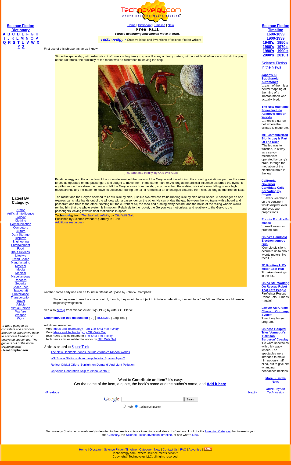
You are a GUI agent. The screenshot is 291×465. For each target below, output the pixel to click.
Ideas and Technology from (86, 328)
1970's (282, 47)
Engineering (20, 241)
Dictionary (144, 25)
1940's (268, 43)
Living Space (20, 259)
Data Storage (21, 234)
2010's (282, 55)
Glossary (113, 435)
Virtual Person (20, 308)
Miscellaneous (20, 276)
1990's (282, 51)
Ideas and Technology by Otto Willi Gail (79, 332)
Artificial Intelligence (20, 213)
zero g (61, 310)
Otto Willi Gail (124, 215)
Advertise (194, 449)
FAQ (183, 449)
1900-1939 (276, 38)
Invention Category (217, 431)
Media (20, 269)
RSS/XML (103, 317)
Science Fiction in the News (274, 65)
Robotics (21, 280)
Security (20, 283)
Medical (20, 273)
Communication (20, 224)
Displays (20, 238)
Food (20, 248)
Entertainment (20, 245)
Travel (20, 301)
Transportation (20, 297)
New (171, 25)
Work (20, 318)
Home (131, 25)
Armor (20, 210)
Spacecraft (20, 290)
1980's (268, 51)
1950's (282, 43)
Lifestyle (20, 255)
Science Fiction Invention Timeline (149, 435)
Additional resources (69, 222)
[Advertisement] (20, 123)
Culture (20, 231)
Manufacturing (20, 262)
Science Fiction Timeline (275, 28)
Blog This (119, 317)
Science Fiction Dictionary (20, 28)
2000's (268, 55)
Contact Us (170, 449)
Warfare (20, 311)
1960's (268, 47)
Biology (21, 217)
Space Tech (21, 287)
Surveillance (20, 294)
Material (20, 266)
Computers (20, 227)
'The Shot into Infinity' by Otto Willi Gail (151, 172)
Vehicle (20, 304)
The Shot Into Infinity (98, 335)
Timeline (159, 25)
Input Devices (20, 252)
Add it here (216, 384)
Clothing (20, 220)
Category (145, 449)
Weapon (20, 315)
